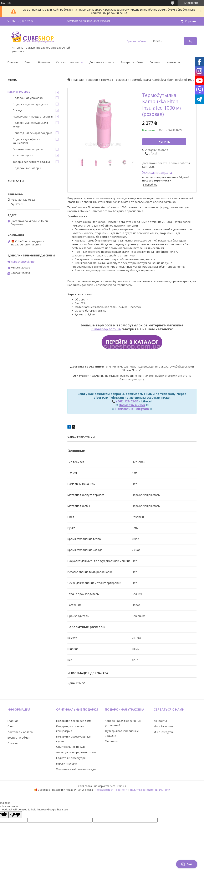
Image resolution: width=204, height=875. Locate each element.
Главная (12, 62)
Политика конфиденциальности (150, 790)
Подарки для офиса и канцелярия (27, 141)
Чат (186, 864)
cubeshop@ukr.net (23, 261)
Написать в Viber (132, 405)
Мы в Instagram (164, 732)
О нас (28, 62)
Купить (164, 141)
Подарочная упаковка (28, 98)
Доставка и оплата (101, 62)
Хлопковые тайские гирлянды (76, 769)
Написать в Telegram (132, 409)
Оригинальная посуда (71, 747)
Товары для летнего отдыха (31, 162)
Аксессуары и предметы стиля (33, 116)
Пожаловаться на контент (111, 790)
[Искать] (190, 41)
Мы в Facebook (163, 726)
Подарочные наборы (27, 168)
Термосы (120, 79)
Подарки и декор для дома (30, 104)
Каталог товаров (67, 62)
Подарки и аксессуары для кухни (30, 124)
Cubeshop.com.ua (106, 329)
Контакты (173, 62)
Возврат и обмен (132, 62)
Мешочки (111, 741)
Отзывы (155, 62)
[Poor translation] (15, 814)
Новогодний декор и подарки (32, 133)
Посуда (106, 79)
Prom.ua (121, 786)
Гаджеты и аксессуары (28, 149)
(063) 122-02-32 (127, 401)
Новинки (44, 62)
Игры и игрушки (23, 155)
